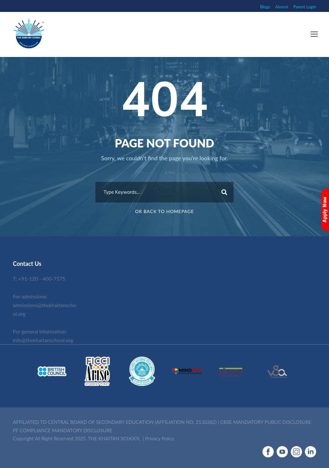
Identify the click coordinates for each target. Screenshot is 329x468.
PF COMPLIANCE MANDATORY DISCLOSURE (62, 430)
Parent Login (304, 6)
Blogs (265, 6)
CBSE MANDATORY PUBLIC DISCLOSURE (266, 422)
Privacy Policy (159, 438)
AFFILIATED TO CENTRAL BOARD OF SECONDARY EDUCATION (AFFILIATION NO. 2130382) (115, 422)
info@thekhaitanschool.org (43, 340)
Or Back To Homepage (164, 211)
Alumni (281, 6)
